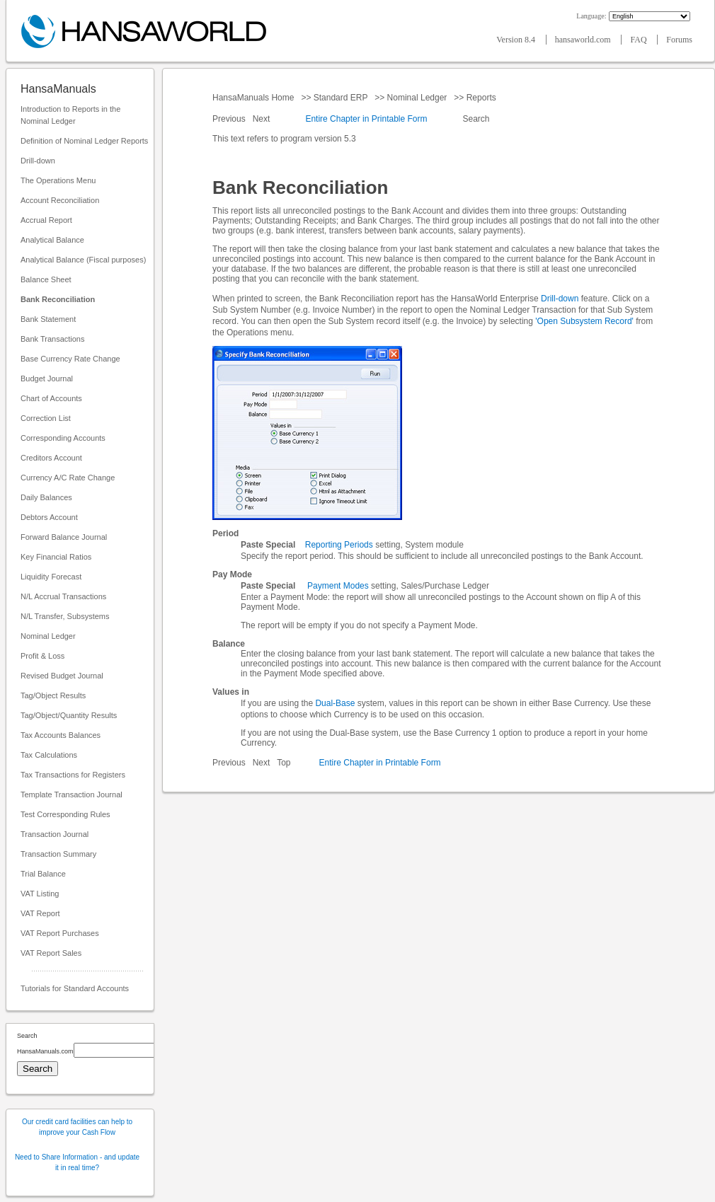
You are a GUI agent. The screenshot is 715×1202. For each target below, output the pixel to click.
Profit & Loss (42, 656)
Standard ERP (340, 98)
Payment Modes (338, 586)
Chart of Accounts (51, 398)
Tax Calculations (49, 755)
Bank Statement (48, 319)
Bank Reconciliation (58, 299)
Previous (230, 119)
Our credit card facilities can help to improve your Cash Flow (77, 1127)
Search (476, 119)
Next (263, 119)
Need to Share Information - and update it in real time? (77, 1162)
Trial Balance (43, 873)
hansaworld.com (584, 40)
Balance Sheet (46, 279)
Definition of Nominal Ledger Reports (84, 141)
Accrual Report (46, 220)
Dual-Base (335, 703)
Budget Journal (47, 378)
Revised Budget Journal (62, 675)
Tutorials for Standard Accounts (75, 988)
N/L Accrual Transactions (63, 596)
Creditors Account (51, 457)
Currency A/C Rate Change (68, 477)
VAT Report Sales (51, 953)
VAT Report (40, 913)
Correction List (46, 418)
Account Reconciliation (60, 200)
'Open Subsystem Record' (584, 321)
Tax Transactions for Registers (73, 774)
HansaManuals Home (254, 98)
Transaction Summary (58, 854)
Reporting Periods (339, 545)
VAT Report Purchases (60, 933)
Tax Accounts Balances (61, 735)
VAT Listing (40, 893)
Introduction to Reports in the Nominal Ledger (70, 115)
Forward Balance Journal (64, 537)
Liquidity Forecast (51, 576)
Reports (481, 98)
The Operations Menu (58, 180)
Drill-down (38, 160)
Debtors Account (49, 517)
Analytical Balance (52, 240)
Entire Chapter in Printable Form (366, 119)
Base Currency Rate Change (70, 358)
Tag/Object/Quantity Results (69, 715)
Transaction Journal (54, 834)
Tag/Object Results (53, 695)
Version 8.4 (516, 40)
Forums (679, 40)
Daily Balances (46, 497)
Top (283, 763)
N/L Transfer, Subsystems (65, 616)
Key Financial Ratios (56, 557)
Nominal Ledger (48, 636)
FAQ (639, 40)
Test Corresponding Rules (65, 814)
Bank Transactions (53, 339)
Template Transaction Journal (71, 794)
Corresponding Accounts (63, 438)
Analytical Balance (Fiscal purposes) (83, 259)
